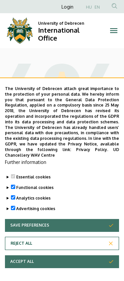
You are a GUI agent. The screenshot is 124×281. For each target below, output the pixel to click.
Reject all (21, 259)
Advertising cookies (35, 224)
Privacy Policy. (92, 165)
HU (89, 7)
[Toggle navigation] (113, 30)
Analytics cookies (33, 213)
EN (97, 7)
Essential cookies (33, 192)
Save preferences (29, 240)
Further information (25, 178)
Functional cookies (35, 203)
